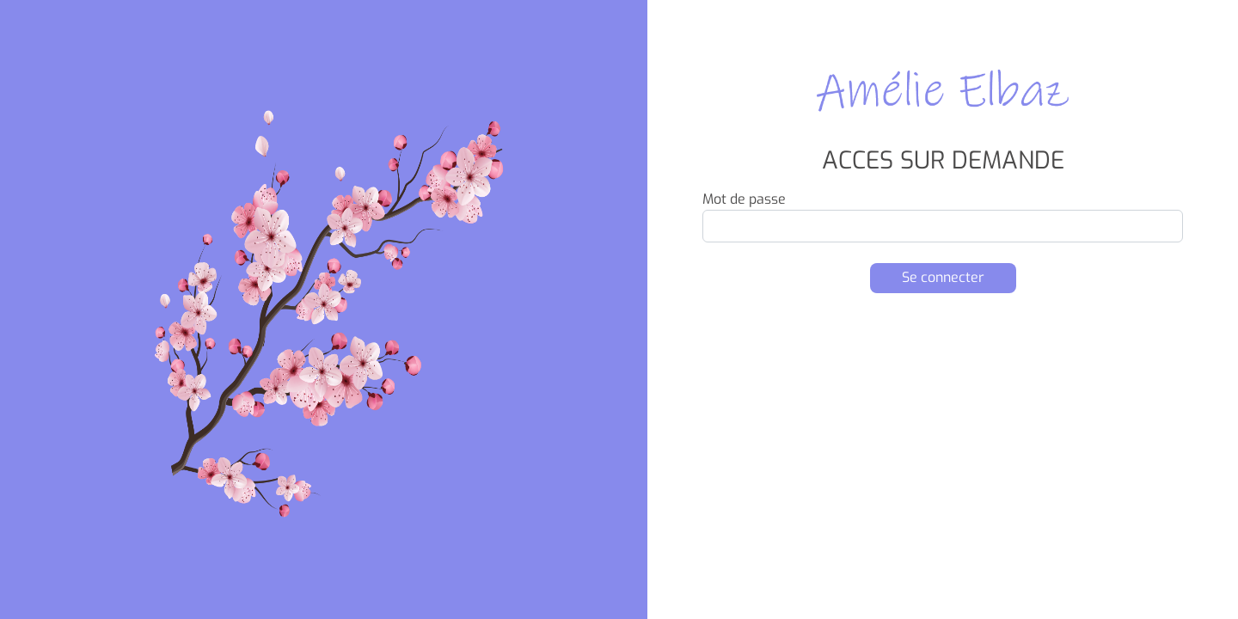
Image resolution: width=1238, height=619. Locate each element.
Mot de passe (744, 199)
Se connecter (943, 277)
